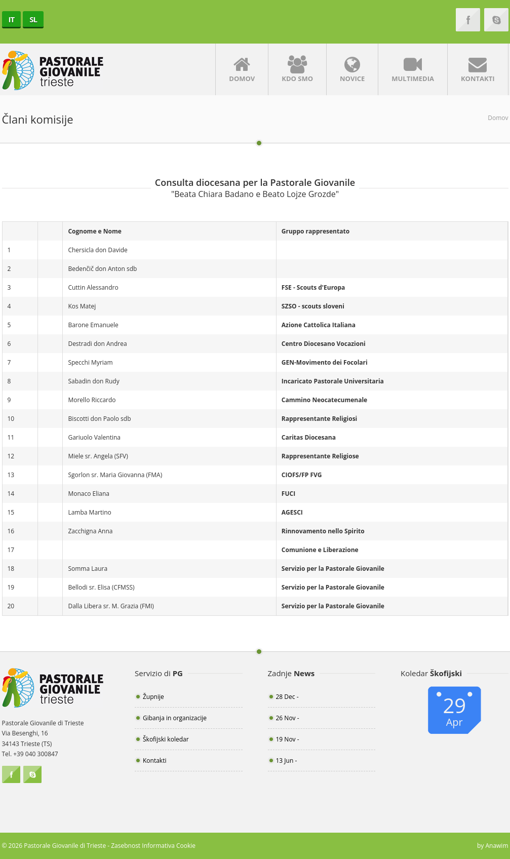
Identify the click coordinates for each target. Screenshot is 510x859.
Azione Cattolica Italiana (319, 325)
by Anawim (492, 845)
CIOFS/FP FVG (302, 475)
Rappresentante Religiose (320, 456)
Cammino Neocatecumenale (324, 400)
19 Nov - (287, 739)
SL (33, 19)
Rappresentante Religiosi (319, 418)
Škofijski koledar (166, 739)
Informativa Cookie (168, 845)
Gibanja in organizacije (175, 718)
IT (12, 19)
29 (454, 710)
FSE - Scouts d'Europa (313, 287)
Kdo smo (297, 69)
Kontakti (478, 69)
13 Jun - (286, 760)
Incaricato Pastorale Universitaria (333, 381)
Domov (242, 69)
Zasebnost (125, 845)
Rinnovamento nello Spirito (323, 531)
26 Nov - (287, 718)
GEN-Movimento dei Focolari (325, 362)
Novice (352, 69)
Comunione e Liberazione (320, 549)
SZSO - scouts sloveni (313, 306)
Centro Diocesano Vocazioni (324, 343)
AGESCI (292, 512)
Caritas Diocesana (309, 437)
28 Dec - (287, 696)
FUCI (288, 493)
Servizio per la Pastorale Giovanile (333, 568)
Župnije (153, 696)
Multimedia (412, 69)
